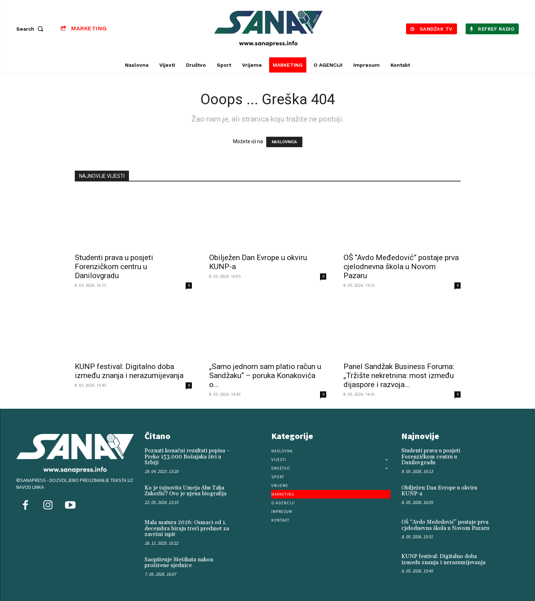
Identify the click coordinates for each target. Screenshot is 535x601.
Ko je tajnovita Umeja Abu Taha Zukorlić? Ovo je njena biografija (185, 490)
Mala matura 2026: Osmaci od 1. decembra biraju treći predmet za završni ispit (186, 528)
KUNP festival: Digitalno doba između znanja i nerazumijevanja (129, 371)
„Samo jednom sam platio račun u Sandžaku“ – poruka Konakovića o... (265, 375)
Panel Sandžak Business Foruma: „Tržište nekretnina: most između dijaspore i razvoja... (399, 375)
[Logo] (268, 29)
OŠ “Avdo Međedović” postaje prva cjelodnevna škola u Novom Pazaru (401, 266)
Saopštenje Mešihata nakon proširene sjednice (178, 562)
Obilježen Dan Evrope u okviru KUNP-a (439, 490)
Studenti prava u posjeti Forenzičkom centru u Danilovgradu (114, 266)
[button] (31, 28)
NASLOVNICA (284, 142)
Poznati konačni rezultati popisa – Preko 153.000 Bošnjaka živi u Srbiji (187, 456)
